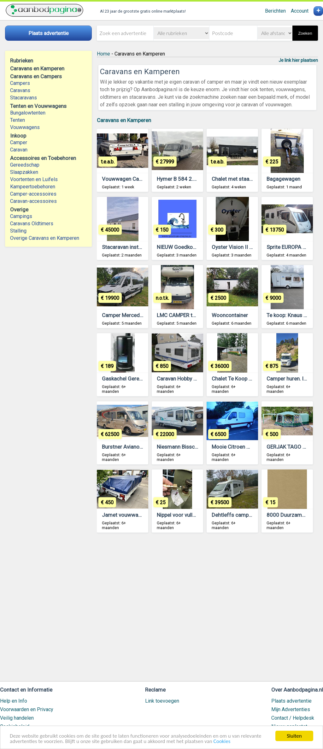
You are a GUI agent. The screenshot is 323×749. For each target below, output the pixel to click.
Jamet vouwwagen (124, 515)
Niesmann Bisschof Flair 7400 (192, 447)
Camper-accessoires (33, 194)
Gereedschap (24, 165)
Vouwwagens (25, 127)
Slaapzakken (24, 172)
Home (103, 54)
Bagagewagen (283, 179)
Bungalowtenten (27, 113)
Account (299, 11)
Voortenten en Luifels (34, 179)
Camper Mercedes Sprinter (133, 315)
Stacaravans (23, 98)
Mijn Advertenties (290, 709)
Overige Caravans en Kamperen (44, 238)
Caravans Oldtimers (31, 224)
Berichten (275, 11)
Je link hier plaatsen (298, 60)
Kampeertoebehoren (32, 187)
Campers (20, 83)
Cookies (222, 741)
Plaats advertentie (291, 701)
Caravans (20, 90)
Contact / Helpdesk (292, 718)
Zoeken (305, 33)
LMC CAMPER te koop (182, 315)
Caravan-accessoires (33, 201)
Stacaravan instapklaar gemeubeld (142, 247)
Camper (18, 142)
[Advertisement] (207, 610)
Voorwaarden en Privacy (26, 709)
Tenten (17, 120)
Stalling (18, 231)
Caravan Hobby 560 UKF (185, 378)
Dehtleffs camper (232, 515)
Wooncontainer (230, 315)
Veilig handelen (17, 718)
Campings (21, 216)
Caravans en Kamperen (124, 120)
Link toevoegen (162, 701)
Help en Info (13, 701)
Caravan (18, 150)
